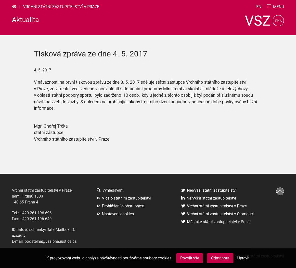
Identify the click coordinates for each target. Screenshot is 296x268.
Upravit (243, 258)
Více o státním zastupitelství (124, 198)
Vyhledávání (110, 190)
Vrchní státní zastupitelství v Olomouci (217, 214)
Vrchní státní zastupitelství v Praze (61, 6)
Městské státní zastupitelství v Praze (216, 221)
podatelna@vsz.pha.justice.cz (51, 241)
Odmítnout (220, 258)
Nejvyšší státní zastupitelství (209, 190)
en (258, 7)
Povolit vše (189, 258)
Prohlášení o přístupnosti (121, 206)
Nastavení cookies (115, 214)
